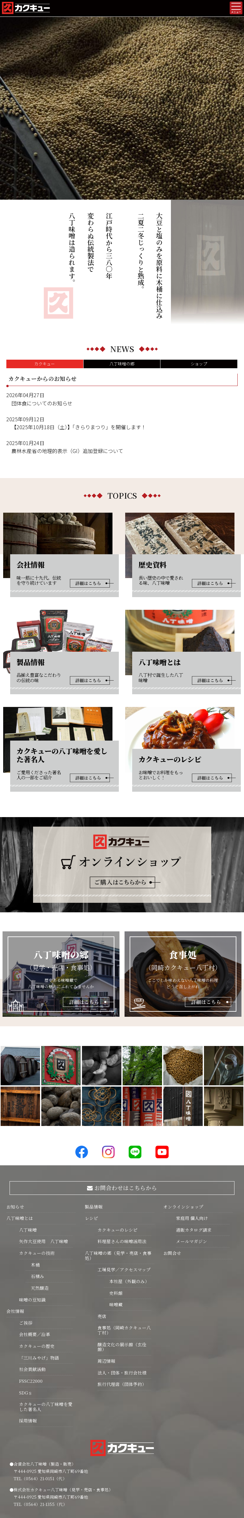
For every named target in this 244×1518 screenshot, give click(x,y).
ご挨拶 (25, 1262)
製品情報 (94, 1145)
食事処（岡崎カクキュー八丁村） (124, 1269)
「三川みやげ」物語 (39, 1297)
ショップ (199, 303)
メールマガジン (191, 1180)
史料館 (113, 1232)
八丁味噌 (28, 1169)
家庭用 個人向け (192, 1157)
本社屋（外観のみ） (126, 1220)
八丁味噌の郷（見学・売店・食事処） (118, 1194)
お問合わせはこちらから (122, 1127)
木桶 (32, 1204)
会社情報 (15, 1250)
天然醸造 (37, 1227)
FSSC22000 (31, 1320)
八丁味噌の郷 (122, 303)
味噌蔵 (113, 1243)
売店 (102, 1255)
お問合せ (172, 1192)
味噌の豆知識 (32, 1238)
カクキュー (44, 303)
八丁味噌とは (19, 1157)
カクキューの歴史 (37, 1285)
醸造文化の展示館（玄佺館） (122, 1286)
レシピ (91, 1157)
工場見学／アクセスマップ (124, 1208)
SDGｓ (25, 1331)
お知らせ (15, 1145)
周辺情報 (106, 1300)
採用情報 (28, 1359)
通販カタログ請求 (194, 1169)
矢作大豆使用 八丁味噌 (43, 1180)
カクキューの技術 (37, 1192)
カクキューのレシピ (118, 1169)
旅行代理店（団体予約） (122, 1323)
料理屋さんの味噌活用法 (122, 1180)
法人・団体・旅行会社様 (122, 1311)
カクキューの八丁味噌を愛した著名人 (45, 1345)
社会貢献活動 (32, 1308)
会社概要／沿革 (34, 1273)
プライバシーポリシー (122, 1486)
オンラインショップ (183, 1145)
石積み (34, 1215)
